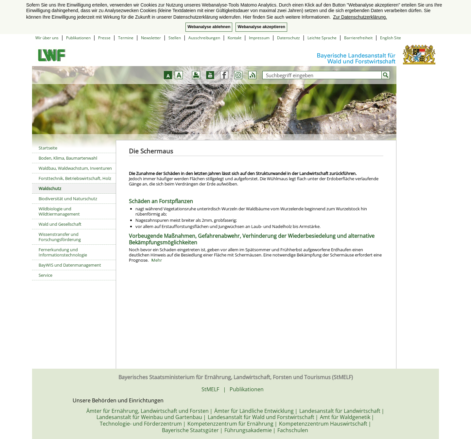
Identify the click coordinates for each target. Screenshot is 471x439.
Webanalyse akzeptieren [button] (261, 27)
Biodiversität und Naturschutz (68, 199)
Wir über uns (47, 38)
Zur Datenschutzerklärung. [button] (360, 17)
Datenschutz (288, 38)
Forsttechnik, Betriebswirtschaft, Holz (75, 178)
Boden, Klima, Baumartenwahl (68, 158)
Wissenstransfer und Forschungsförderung (60, 236)
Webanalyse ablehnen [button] (208, 27)
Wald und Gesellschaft (60, 224)
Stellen (174, 38)
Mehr (156, 260)
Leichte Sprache (322, 38)
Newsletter (151, 38)
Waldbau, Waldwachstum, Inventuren (75, 168)
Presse (104, 38)
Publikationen (78, 38)
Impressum (259, 38)
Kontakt (234, 38)
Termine (125, 38)
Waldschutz (50, 188)
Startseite (48, 148)
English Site (390, 38)
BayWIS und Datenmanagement (70, 265)
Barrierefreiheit (358, 38)
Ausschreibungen (204, 38)
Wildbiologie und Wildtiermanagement (59, 211)
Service (45, 275)
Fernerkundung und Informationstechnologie (63, 252)
